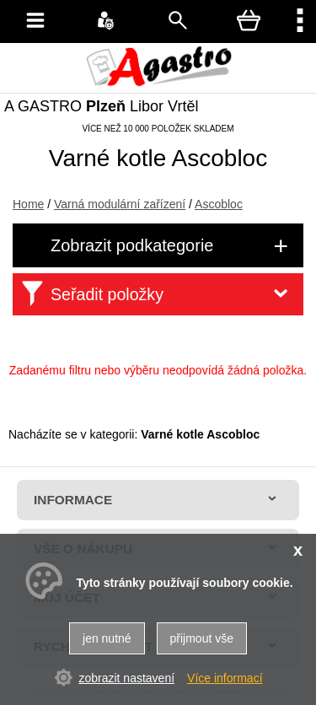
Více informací (224, 678)
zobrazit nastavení (126, 678)
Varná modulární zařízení (119, 204)
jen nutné (107, 638)
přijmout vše (201, 638)
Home (28, 204)
